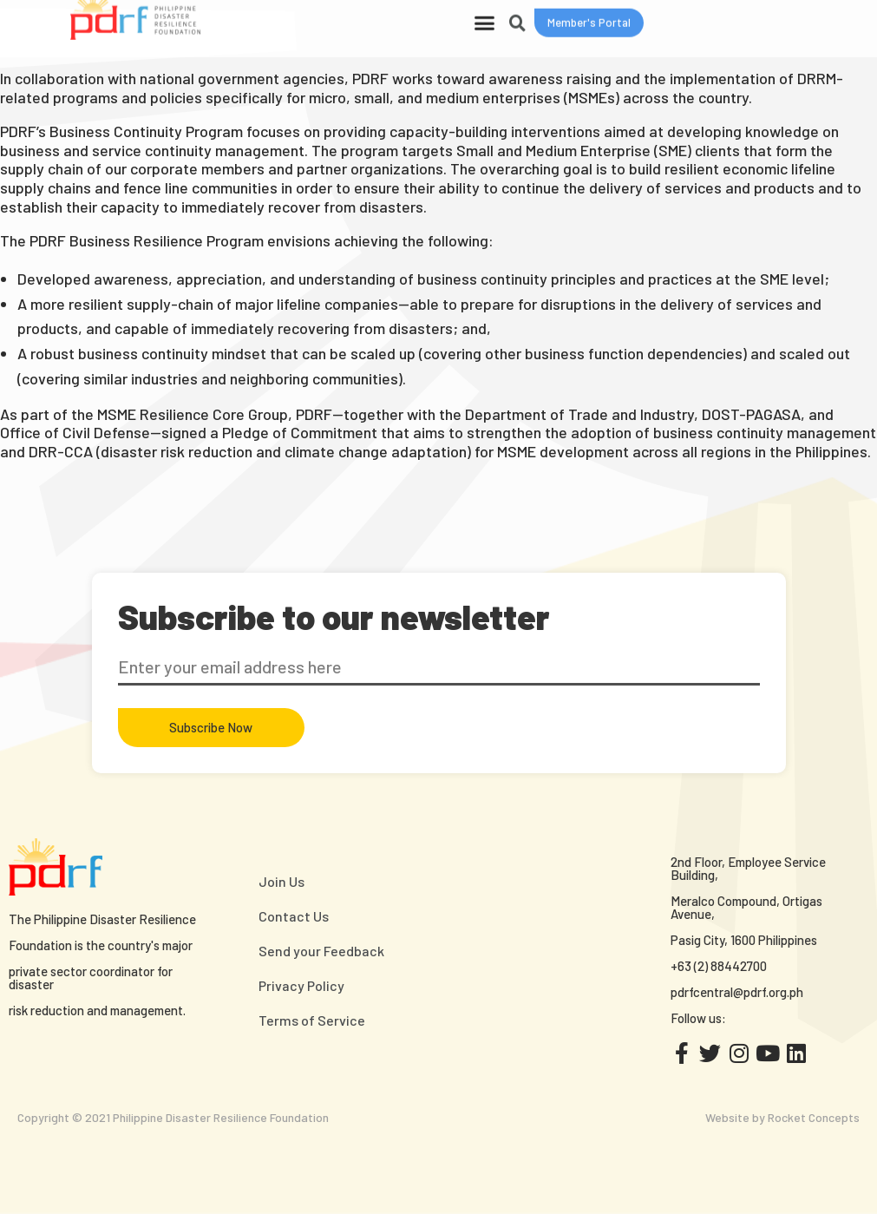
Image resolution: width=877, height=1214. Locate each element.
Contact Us (294, 916)
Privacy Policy (301, 985)
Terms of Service (312, 1020)
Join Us (281, 881)
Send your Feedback (321, 950)
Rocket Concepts (814, 1117)
